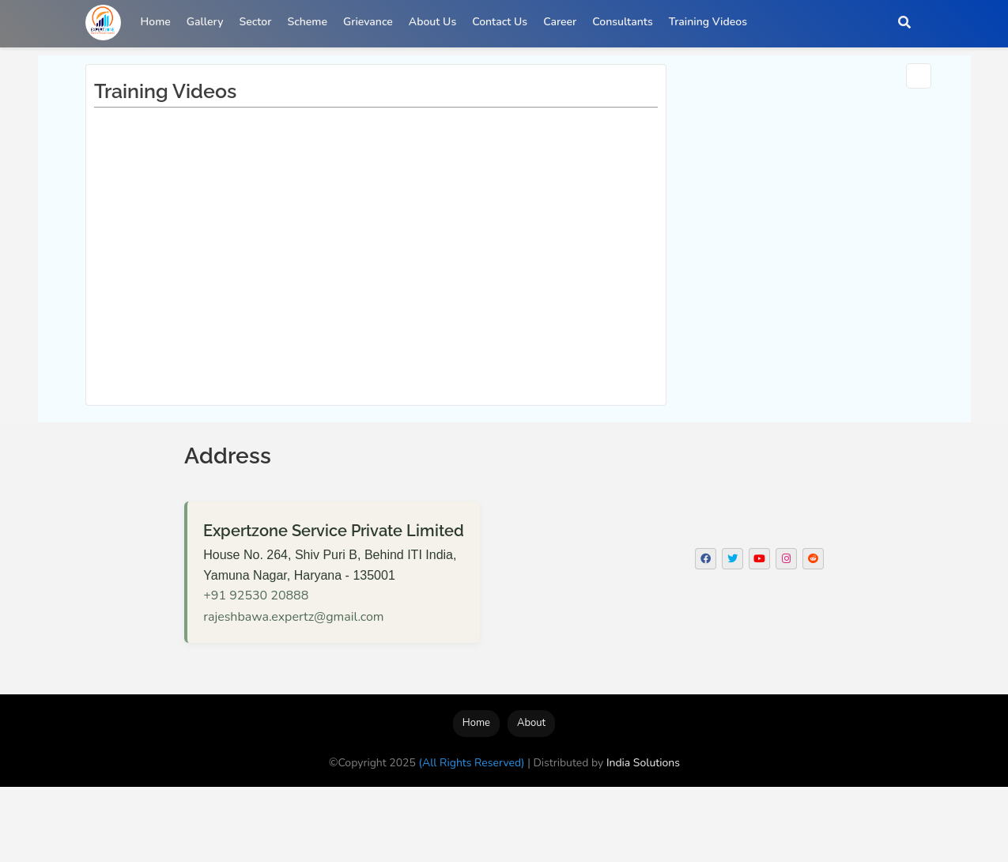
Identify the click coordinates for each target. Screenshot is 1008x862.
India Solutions (643, 762)
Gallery (205, 21)
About (531, 723)
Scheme (307, 21)
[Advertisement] (288, 822)
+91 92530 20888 (255, 595)
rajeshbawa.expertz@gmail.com (293, 617)
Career (559, 21)
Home (156, 21)
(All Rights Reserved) (471, 762)
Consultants (622, 21)
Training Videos (708, 21)
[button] (904, 22)
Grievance (368, 21)
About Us (432, 21)
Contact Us (499, 21)
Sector (256, 21)
